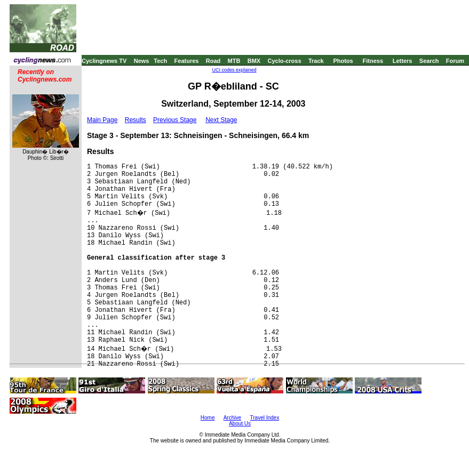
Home (208, 418)
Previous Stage (174, 120)
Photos (343, 61)
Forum (455, 61)
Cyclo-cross (284, 61)
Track (316, 61)
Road (213, 61)
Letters (402, 61)
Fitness (372, 61)
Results (135, 120)
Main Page (102, 120)
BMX (254, 61)
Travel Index (265, 418)
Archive (232, 418)
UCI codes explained (234, 70)
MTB (234, 61)
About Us (240, 423)
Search (429, 61)
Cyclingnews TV (104, 61)
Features (186, 61)
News (141, 61)
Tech (160, 61)
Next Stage (221, 120)
